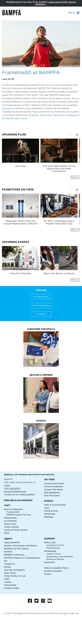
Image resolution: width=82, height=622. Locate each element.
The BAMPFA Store (41, 306)
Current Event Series (54, 483)
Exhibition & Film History (16, 548)
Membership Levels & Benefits (59, 557)
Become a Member (41, 375)
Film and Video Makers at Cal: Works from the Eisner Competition (59, 168)
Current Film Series (53, 489)
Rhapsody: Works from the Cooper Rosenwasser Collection (20, 222)
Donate (41, 420)
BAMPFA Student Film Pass (18, 515)
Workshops (49, 514)
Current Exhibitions (53, 486)
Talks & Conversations (55, 505)
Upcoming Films (14, 134)
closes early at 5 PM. (58, 2)
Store (6, 533)
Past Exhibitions (52, 492)
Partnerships (10, 585)
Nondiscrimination (53, 571)
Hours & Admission (13, 509)
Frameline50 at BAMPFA (31, 72)
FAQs (6, 579)
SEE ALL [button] (75, 177)
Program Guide (11, 588)
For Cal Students (41, 297)
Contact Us (9, 494)
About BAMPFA (12, 542)
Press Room (10, 573)
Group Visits (10, 524)
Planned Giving (53, 548)
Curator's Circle (53, 554)
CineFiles (41, 314)
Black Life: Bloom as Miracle (59, 273)
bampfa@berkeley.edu (15, 491)
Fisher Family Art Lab (14, 576)
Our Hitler (20, 166)
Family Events (51, 511)
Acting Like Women (12, 108)
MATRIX (8, 552)
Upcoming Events (15, 242)
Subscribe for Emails (41, 329)
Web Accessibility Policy (56, 568)
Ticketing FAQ (12, 512)
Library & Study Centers (16, 530)
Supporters (49, 562)
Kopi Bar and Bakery (14, 570)
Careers (8, 582)
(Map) (7, 485)
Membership (50, 551)
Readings (48, 517)
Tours (46, 508)
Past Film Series (52, 495)
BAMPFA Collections (14, 555)
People (7, 567)
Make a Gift (49, 542)
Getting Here (10, 518)
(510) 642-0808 (12, 488)
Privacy (47, 574)
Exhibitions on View (18, 189)
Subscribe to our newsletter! (18, 500)
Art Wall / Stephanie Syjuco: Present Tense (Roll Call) (59, 222)
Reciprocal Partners (55, 559)
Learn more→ (21, 118)
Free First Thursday (20, 273)
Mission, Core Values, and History (20, 545)
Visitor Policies (11, 527)
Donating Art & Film (55, 545)
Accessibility (10, 521)
